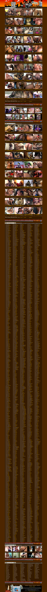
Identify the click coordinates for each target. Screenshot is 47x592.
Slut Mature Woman (37, 569)
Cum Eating (14, 414)
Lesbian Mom (21, 529)
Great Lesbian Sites (30, 569)
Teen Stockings (36, 431)
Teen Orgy (36, 419)
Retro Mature (28, 531)
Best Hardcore (7, 439)
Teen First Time (36, 407)
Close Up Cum (14, 364)
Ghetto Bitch (21, 292)
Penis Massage (28, 417)
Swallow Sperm (36, 370)
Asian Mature (7, 361)
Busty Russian (14, 314)
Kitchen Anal (21, 473)
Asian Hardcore (7, 357)
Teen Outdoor (36, 420)
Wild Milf (36, 516)
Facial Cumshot (14, 531)
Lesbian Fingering (22, 521)
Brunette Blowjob (15, 272)
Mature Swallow (29, 295)
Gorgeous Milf (21, 313)
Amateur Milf (7, 268)
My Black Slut (22, 569)
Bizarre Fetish (7, 488)
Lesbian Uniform (29, 233)
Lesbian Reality (21, 538)
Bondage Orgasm (15, 244)
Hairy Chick (21, 334)
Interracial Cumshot (22, 412)
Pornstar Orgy (28, 448)
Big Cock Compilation (8, 459)
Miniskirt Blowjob (29, 336)
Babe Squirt (7, 392)
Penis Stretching (29, 418)
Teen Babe (36, 386)
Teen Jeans (36, 414)
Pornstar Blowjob (29, 441)
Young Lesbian (36, 536)
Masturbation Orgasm (29, 252)
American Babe (7, 300)
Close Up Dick (14, 365)
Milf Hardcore (28, 316)
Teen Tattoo (36, 435)
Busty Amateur (14, 301)
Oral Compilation (29, 386)
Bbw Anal (7, 397)
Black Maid (7, 502)
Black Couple (7, 497)
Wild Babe (36, 510)
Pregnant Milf (28, 466)
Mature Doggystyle (29, 265)
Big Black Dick (7, 455)
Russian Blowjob (36, 230)
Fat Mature (21, 225)
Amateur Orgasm (7, 271)
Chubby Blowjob (14, 342)
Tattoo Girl (36, 378)
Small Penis (36, 308)
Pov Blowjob (28, 454)
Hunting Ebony (22, 568)
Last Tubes (8, 113)
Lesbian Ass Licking (22, 509)
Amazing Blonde (7, 293)
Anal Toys (7, 330)
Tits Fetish (36, 455)
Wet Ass (35, 489)
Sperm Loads (36, 336)
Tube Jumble (16, 551)
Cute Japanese (14, 434)
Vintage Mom (36, 483)
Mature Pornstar (29, 286)
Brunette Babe (14, 268)
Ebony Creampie (14, 496)
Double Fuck (14, 473)
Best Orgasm (7, 440)
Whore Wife (36, 504)
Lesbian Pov (21, 536)
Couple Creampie (15, 390)
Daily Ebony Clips (15, 575)
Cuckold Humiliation (15, 410)
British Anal (14, 257)
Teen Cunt (36, 397)
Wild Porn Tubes (38, 551)
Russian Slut (36, 237)
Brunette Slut (14, 288)
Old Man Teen (28, 385)
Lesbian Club (21, 515)
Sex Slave (36, 251)
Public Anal (28, 475)
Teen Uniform (36, 438)
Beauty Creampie (7, 425)
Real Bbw (28, 496)
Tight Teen (36, 453)
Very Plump (36, 570)
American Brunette (8, 302)
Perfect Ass (28, 419)
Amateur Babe (7, 238)
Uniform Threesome (37, 467)
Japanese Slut (21, 453)
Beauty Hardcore (7, 428)
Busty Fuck (14, 309)
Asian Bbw (7, 342)
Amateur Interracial (8, 264)
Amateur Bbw (7, 239)
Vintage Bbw (36, 476)
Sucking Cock (36, 365)
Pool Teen (28, 438)
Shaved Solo (36, 271)
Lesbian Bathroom (22, 511)
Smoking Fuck (36, 316)
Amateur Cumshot (7, 251)
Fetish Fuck (21, 238)
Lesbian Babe (21, 510)
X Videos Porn (36, 575)
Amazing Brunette (7, 294)
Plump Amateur (29, 433)
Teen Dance (36, 398)
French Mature (21, 271)
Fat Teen (21, 229)
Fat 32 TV (22, 577)
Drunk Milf (14, 480)
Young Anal (36, 524)
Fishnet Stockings (22, 257)
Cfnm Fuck (14, 323)
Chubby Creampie (15, 343)
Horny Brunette (21, 371)
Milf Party (28, 320)
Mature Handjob (29, 275)
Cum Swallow (14, 425)
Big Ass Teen (7, 453)
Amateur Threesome (8, 286)
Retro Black (28, 525)
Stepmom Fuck (36, 342)
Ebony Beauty (14, 490)
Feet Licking (21, 231)
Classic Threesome (15, 356)
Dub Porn (8, 119)
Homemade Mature (22, 364)
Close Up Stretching (15, 369)
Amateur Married (7, 267)
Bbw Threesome (7, 418)
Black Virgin (7, 525)
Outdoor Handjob (29, 399)
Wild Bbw (36, 511)
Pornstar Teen (28, 452)
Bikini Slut (7, 487)
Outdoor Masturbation (29, 400)
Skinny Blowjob (36, 285)
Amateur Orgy (7, 272)
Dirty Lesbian (14, 461)
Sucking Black (36, 364)
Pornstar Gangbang (29, 445)
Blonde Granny (14, 224)
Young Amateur (36, 523)
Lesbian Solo (28, 224)
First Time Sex (21, 253)
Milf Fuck (28, 313)
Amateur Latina (7, 265)
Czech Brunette (14, 441)
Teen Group (36, 412)
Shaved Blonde (36, 261)
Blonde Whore (14, 238)
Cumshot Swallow (15, 428)
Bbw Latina (7, 404)
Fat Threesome (21, 230)
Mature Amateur (29, 253)
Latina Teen (21, 501)
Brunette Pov (14, 286)
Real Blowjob (28, 497)
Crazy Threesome (15, 403)
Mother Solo (28, 361)
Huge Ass (21, 389)
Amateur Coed (7, 246)
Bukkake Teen (14, 300)
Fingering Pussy (22, 244)
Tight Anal (36, 445)
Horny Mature (21, 377)
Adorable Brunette (8, 225)
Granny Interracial (22, 321)
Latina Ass (21, 481)
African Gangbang (8, 230)
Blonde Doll (7, 538)
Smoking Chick (36, 315)
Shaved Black (36, 260)
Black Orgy (7, 508)
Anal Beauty (7, 307)
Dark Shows (14, 576)
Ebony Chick (14, 494)
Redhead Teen (28, 521)
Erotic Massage (14, 522)
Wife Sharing (36, 507)
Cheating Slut (14, 334)
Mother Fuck (28, 358)
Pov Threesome (29, 462)
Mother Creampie (29, 357)
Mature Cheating (29, 261)
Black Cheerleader (8, 495)
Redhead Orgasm (29, 518)
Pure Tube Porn (15, 568)
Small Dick (36, 307)
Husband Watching (22, 403)
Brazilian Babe (14, 252)
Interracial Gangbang (22, 417)
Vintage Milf (36, 482)
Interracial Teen (21, 425)
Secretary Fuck (36, 243)
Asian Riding (7, 370)
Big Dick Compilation (8, 467)
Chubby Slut (14, 349)
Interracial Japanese (22, 418)
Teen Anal (36, 384)
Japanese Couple (22, 438)
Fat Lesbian (21, 224)
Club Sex (14, 372)
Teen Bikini (36, 390)
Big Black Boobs (7, 454)
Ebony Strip (14, 517)
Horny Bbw (21, 368)
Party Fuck (28, 414)
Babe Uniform (7, 393)
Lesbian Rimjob (22, 539)
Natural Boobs (28, 363)
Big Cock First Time (8, 461)
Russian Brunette (36, 231)
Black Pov (7, 511)
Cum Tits (14, 426)
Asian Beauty (7, 343)
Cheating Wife (14, 335)
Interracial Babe (22, 407)
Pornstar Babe (28, 440)
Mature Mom (28, 282)
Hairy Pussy (21, 343)
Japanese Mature (22, 447)
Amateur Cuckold (7, 250)
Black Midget (7, 504)
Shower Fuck (36, 274)
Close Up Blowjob (15, 362)
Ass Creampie (7, 379)
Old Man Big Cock (29, 383)
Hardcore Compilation (22, 351)
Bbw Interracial (7, 403)
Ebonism (14, 577)
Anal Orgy (7, 320)
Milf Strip (28, 328)
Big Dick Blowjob (7, 466)
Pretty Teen (28, 474)
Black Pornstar (7, 510)
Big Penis (7, 474)
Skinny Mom (36, 294)
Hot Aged (29, 570)
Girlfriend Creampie (22, 300)
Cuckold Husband (15, 411)
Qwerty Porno (8, 551)
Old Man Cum (28, 384)
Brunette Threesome (15, 292)
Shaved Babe (36, 257)
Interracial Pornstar (22, 424)
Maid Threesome (29, 246)
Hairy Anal (21, 329)
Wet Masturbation (36, 490)
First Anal (21, 245)
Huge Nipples (21, 398)
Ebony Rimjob (14, 514)
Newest (21, 101)
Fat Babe (14, 536)
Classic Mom (14, 355)
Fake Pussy (14, 532)
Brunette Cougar (14, 275)
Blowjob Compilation (15, 239)
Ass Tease (7, 383)
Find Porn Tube (36, 577)
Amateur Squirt (7, 279)
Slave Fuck (36, 300)
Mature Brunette (29, 260)
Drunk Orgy (14, 481)
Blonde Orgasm (14, 229)
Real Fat (28, 503)
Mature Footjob (29, 271)
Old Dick (28, 382)
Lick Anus (28, 236)
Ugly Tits (36, 461)
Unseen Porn (31, 551)
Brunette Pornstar (15, 285)
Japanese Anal (21, 432)
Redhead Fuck (28, 514)
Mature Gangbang (29, 273)
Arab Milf (7, 337)
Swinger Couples (36, 372)
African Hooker (7, 232)
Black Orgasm (7, 507)
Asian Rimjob (7, 371)
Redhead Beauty (29, 510)
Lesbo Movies (29, 576)
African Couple (7, 229)
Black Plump (7, 509)
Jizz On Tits (21, 462)
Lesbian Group (21, 524)
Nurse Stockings (29, 371)
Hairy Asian (21, 330)
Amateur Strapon (7, 280)
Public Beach (28, 476)
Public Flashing (29, 480)
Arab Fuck (7, 336)
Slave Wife (36, 302)
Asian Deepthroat (7, 350)
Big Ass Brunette (7, 445)
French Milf (21, 272)
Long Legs (28, 245)
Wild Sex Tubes (8, 557)
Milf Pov (28, 322)
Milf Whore (28, 334)
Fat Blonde (14, 538)
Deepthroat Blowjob (15, 446)
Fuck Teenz (29, 567)
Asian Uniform (7, 377)
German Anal (21, 282)
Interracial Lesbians (22, 419)
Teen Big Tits (36, 389)
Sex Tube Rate (15, 570)
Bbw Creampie (7, 400)
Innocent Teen (21, 405)
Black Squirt (7, 517)
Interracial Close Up (22, 410)
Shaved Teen (36, 272)
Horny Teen (21, 383)
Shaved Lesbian (36, 267)
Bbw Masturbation (8, 407)
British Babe (14, 258)
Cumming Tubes (22, 574)
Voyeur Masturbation (37, 487)
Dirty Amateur (14, 453)
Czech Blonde (14, 440)
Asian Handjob (7, 356)
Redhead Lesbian (29, 515)
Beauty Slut (7, 431)
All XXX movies (16, 113)
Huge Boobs (21, 390)
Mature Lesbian (29, 279)
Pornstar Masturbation (29, 446)
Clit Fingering (14, 357)
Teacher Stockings (36, 382)
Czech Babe (14, 439)
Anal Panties (7, 322)
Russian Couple (36, 233)
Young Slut (36, 538)
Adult (31, 557)
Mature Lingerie (29, 280)
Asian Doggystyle (7, 351)
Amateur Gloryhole (8, 261)
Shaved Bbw (36, 258)
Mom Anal (28, 337)
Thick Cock (36, 440)
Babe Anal (7, 386)
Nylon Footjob (28, 376)
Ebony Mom (14, 510)
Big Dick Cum (7, 468)
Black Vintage (7, 524)
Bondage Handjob (15, 243)
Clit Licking (14, 358)
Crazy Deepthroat (15, 396)
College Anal (14, 378)
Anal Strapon (7, 327)
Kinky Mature (21, 469)
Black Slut (7, 514)
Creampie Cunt (14, 405)
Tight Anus (36, 446)
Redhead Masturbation (29, 516)
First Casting (21, 247)
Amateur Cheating (7, 244)
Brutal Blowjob (14, 295)
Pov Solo (28, 461)
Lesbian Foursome (22, 523)
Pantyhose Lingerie (29, 411)
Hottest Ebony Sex (23, 567)
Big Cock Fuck (7, 462)
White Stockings (36, 497)
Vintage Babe (36, 475)
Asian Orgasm (7, 365)
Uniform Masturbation (37, 466)
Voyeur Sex (36, 488)
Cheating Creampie (15, 327)
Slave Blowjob (36, 299)
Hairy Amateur (21, 328)
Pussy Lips (28, 490)
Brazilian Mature (14, 254)
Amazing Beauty (7, 292)
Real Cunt (28, 501)
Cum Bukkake (14, 412)
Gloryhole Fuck (21, 309)
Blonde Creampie (7, 536)
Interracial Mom (22, 421)
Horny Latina (21, 376)
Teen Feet (36, 404)
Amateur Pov (7, 274)
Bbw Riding (7, 413)
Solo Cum (36, 321)
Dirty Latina (14, 460)
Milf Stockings (29, 327)
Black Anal (7, 489)
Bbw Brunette (7, 399)
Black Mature (7, 503)
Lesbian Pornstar (22, 535)
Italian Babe (21, 428)
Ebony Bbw (14, 489)
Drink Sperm (14, 476)
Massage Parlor (29, 251)
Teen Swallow (36, 434)
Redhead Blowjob (29, 511)
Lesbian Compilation (22, 516)
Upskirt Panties (36, 469)
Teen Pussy (36, 424)
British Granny (14, 261)
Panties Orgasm (29, 405)
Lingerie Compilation (29, 240)
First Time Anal (21, 251)
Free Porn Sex (36, 576)
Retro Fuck (28, 528)
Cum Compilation (15, 413)
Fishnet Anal (21, 254)
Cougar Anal (14, 385)
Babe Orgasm (7, 391)
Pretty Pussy (28, 473)
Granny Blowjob (22, 316)
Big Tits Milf (7, 481)
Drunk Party (14, 482)
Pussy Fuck (28, 487)
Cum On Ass (14, 417)
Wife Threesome (36, 508)
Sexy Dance (36, 253)
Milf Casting (28, 308)
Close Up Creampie (15, 363)
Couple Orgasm (14, 393)
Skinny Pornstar (36, 295)
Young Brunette (36, 529)
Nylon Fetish (28, 375)
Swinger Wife (36, 375)
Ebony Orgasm (14, 511)
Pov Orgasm (28, 459)
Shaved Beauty (36, 259)
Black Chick (7, 496)
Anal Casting (7, 308)
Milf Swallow (28, 330)
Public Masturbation (29, 482)
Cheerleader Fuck (15, 337)
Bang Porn (38, 113)
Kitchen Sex (21, 475)
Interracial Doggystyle (22, 414)
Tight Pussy (36, 452)
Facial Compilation (15, 530)
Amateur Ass (7, 237)
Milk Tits (28, 335)
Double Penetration (15, 474)
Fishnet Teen (21, 258)
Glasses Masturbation (22, 308)
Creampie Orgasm (15, 406)
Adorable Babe (7, 224)
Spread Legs (36, 337)
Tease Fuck (36, 383)
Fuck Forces (31, 119)
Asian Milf (7, 362)
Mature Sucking (29, 294)
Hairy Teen (21, 344)
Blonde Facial (7, 539)
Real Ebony (28, 502)
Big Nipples (7, 473)
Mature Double (29, 266)
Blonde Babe (7, 529)
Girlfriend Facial (22, 301)
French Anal (21, 268)
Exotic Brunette (14, 525)
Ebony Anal (14, 487)
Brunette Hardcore (15, 281)
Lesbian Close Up (22, 514)
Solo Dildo (36, 322)
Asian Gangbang (7, 355)
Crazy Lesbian (14, 400)
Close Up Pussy (14, 368)
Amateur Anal (7, 236)
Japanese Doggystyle (22, 441)
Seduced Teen (36, 246)
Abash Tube (23, 557)
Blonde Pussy (14, 232)
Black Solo (7, 515)
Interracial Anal (21, 406)
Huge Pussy (21, 399)
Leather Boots (21, 504)
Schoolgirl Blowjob (37, 240)
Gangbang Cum (21, 280)
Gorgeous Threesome (22, 314)
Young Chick (36, 531)
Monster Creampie (29, 351)
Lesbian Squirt (28, 225)
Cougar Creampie (15, 386)
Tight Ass (36, 447)
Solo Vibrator (36, 330)
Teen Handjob (36, 413)
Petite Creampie (29, 426)
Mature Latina (28, 278)
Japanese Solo (21, 454)
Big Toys (7, 482)
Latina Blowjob (21, 483)
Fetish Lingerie (21, 240)
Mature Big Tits (29, 257)
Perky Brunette (29, 421)
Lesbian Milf (21, 528)
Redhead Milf (28, 517)
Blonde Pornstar (14, 230)
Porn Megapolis (37, 567)
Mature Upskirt (29, 300)
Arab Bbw (7, 335)
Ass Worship (7, 384)
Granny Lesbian (22, 322)
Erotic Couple (14, 521)
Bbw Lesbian (7, 405)
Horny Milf (21, 378)
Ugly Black (36, 459)
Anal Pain (7, 321)
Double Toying (14, 475)
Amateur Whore (7, 288)
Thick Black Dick (36, 439)
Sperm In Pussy (36, 334)
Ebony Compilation (15, 495)
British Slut (14, 264)
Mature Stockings (29, 292)
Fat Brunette (14, 539)
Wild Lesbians (36, 514)
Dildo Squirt (14, 452)
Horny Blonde (21, 369)
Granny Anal (21, 315)
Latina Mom (21, 494)
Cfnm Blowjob (14, 322)
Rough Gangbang (36, 225)
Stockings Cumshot (37, 343)
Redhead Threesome (29, 522)
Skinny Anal (36, 280)
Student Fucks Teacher (37, 357)
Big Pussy (7, 475)
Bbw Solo (7, 414)
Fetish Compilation (22, 237)
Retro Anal (28, 523)
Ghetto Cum (21, 294)
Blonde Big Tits (7, 531)
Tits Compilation (36, 454)
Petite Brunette (29, 425)
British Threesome (15, 266)
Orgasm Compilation (29, 391)
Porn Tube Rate (15, 567)
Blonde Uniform (14, 237)
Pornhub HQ (23, 119)
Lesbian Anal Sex (22, 508)
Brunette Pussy (14, 287)
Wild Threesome (36, 522)
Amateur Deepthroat (8, 253)
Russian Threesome (37, 239)
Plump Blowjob (29, 434)
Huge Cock (21, 392)
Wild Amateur (36, 509)
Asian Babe (7, 341)
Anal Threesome (7, 329)
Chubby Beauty (14, 341)
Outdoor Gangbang (29, 398)
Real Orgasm (28, 504)
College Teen (14, 383)
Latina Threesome (22, 502)
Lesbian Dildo (21, 518)
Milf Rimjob (28, 323)
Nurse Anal (28, 369)
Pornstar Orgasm (29, 447)
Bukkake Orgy (14, 299)
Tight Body (36, 448)
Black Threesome (7, 521)
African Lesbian (7, 233)
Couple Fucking (14, 391)
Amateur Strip (7, 281)
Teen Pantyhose (36, 421)
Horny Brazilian (22, 370)
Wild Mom (36, 517)
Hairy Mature (21, 341)
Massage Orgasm (29, 250)
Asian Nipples (7, 364)
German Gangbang (22, 287)
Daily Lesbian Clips (23, 576)
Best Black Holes (15, 574)
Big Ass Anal (7, 441)
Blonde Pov (14, 231)
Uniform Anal (36, 462)
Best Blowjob (7, 435)
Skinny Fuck (36, 288)
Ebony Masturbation (15, 507)
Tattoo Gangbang (36, 377)
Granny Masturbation (22, 323)
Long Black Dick (29, 243)
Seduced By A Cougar (37, 245)
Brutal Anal (14, 294)
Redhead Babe (28, 509)
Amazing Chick (7, 295)
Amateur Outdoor (7, 273)
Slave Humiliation (36, 301)
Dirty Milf (14, 462)
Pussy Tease (28, 494)
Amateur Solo (7, 278)
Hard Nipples (21, 348)
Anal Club (7, 309)
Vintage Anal (36, 474)
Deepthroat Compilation (15, 447)
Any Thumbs (38, 557)
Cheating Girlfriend (15, 329)
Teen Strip (36, 432)
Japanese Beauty (22, 435)
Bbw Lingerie (7, 406)
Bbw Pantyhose (7, 410)
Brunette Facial (14, 278)
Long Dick (28, 244)
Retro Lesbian (28, 529)
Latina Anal (21, 480)
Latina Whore (21, 503)
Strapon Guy (36, 349)
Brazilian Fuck (14, 253)
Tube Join (23, 113)
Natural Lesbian (29, 364)
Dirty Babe (14, 455)
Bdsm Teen (7, 421)
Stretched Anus (36, 351)
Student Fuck (36, 356)
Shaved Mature (36, 268)
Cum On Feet (14, 419)
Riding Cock (28, 535)
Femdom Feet (21, 233)
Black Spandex (7, 516)
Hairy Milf (21, 342)
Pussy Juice (28, 488)
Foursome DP (21, 264)
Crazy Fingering (14, 397)
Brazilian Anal (14, 251)
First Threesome (22, 250)
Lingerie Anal (28, 239)
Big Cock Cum (7, 460)
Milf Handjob (28, 315)
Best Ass (6, 433)
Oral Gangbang (29, 389)
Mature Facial (28, 267)
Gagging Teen (21, 278)
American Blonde (7, 301)
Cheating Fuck (14, 328)
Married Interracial (29, 247)
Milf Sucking (28, 329)
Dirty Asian (14, 454)
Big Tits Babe (7, 476)
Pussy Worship (28, 495)
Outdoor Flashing (29, 396)
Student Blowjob (36, 355)
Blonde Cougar (7, 535)
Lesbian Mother (21, 530)
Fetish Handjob (21, 239)
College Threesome (15, 384)
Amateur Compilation (8, 247)
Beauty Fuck (7, 427)
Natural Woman (29, 368)
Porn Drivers (38, 119)
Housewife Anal (22, 386)
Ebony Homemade (15, 504)
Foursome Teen (21, 266)
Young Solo (36, 539)
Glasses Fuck (21, 307)
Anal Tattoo (7, 328)
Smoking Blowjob (36, 313)
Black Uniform (7, 523)
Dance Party (14, 445)
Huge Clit (21, 391)
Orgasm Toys (28, 392)
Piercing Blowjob (29, 431)
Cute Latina (14, 435)
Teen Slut (36, 427)
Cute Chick (14, 433)
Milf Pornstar (28, 321)
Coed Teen (14, 377)
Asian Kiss (7, 358)
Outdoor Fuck (28, 397)
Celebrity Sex (14, 321)
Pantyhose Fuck (29, 410)
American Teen (7, 306)
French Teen (21, 274)
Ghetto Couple (21, 293)
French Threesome (22, 275)
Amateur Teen (7, 285)
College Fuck (14, 379)
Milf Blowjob (28, 307)
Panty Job (28, 407)
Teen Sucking (36, 433)
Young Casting (36, 530)
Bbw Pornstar (7, 411)
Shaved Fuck (36, 264)
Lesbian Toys (28, 232)
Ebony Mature (14, 508)
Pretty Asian (28, 467)
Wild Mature (36, 515)
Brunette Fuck (14, 279)
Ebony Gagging (14, 501)
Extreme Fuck (14, 529)
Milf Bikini (28, 306)
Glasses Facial (21, 306)
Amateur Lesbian (7, 266)
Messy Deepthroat (29, 302)
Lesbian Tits (28, 231)
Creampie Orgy (14, 407)
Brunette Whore (14, 293)
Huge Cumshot (21, 393)
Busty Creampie (14, 307)
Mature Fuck (28, 272)
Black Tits (7, 522)
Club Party (14, 371)
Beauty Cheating (7, 424)
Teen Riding (36, 425)
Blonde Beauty (7, 530)
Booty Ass (14, 246)
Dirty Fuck (14, 459)
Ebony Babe (14, 488)
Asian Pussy (7, 369)
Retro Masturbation (29, 530)
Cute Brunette (14, 432)
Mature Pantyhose (29, 285)
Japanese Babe (21, 434)
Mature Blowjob (29, 259)
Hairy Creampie (22, 335)
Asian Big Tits (7, 344)
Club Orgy (14, 370)
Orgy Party (28, 393)
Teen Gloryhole (36, 411)
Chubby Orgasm (14, 348)
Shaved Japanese (36, 265)
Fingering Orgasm (22, 243)
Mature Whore (28, 301)
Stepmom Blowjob (37, 341)
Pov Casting (28, 455)
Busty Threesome (15, 316)
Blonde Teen (14, 236)
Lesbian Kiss (21, 525)
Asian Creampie (7, 348)
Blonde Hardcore (14, 225)
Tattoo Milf (36, 379)
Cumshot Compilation (15, 427)
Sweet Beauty (36, 371)
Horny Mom (21, 379)
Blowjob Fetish (14, 240)
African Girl (7, 231)
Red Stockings (28, 507)
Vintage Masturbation (37, 480)
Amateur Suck (7, 282)
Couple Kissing (14, 392)
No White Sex (22, 570)
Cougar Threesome (15, 389)
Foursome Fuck (21, 265)
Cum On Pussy (14, 421)
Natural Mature (29, 365)
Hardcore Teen (21, 356)
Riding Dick (28, 538)
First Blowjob (21, 246)
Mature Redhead (29, 288)
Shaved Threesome (37, 273)
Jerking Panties (21, 459)
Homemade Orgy (22, 365)
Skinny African (36, 278)
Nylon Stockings (29, 379)
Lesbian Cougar (21, 517)
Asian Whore (7, 378)
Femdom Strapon (22, 236)
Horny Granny (21, 375)
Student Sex (36, 358)
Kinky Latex (21, 467)
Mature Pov (28, 287)
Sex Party (36, 250)
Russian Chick (36, 232)
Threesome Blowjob (37, 441)
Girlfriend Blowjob (22, 299)
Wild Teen (36, 521)
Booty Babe (14, 247)
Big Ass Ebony (7, 447)
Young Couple (36, 532)
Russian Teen (36, 238)
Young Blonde (36, 528)
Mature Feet (28, 268)
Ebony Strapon (14, 516)
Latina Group (21, 489)
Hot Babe (21, 385)
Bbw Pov (7, 412)
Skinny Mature (36, 292)
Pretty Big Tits (28, 468)
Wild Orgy (36, 518)
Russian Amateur (36, 226)
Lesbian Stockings (29, 226)
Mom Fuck (28, 341)
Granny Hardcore (22, 320)
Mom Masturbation (29, 342)
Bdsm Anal (7, 419)
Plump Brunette (29, 435)
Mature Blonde (29, 258)
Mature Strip (28, 293)
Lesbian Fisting (21, 522)
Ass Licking (7, 382)
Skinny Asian (36, 281)
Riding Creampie (29, 537)
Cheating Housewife (15, 330)
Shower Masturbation (37, 275)
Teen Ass (36, 385)
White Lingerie (36, 496)
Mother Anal (28, 355)
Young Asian (36, 525)
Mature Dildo (28, 264)
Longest (25, 101)
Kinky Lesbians (21, 468)
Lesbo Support (29, 577)
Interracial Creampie (22, 411)
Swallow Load (36, 369)
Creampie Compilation (15, 404)
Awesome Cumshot (8, 385)
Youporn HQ (16, 557)
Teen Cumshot (36, 396)
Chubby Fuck (14, 344)
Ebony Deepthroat (15, 497)
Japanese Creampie (22, 439)
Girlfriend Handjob (22, 302)
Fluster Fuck (16, 119)
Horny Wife (21, 384)
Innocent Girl (21, 404)
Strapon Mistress (36, 350)
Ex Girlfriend (14, 524)
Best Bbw (7, 434)
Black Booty (7, 494)
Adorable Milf (7, 226)
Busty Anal (14, 302)
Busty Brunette (14, 306)
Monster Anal (28, 348)
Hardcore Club (21, 350)
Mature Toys (28, 299)
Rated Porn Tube (15, 569)
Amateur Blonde (7, 240)
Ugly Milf (36, 460)
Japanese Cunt (21, 440)
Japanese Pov (21, 452)
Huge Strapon (21, 400)
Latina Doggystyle (22, 487)
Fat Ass (13, 535)
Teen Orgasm (36, 418)
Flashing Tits (21, 260)
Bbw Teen (7, 417)
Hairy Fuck (21, 336)
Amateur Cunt (7, 252)
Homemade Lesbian (22, 363)
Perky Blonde (28, 420)
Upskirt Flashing (36, 468)
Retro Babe (28, 524)
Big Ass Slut (7, 452)
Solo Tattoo (36, 327)
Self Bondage (36, 247)
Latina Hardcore (22, 490)
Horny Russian (21, 382)
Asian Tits (7, 376)
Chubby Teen (14, 350)
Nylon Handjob (29, 377)
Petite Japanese (29, 428)
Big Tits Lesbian (7, 480)
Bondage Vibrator (15, 245)
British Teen (14, 265)
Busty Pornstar (14, 313)
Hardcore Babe (21, 349)
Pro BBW (36, 568)
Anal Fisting (7, 315)
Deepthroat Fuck (14, 448)
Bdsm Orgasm (7, 420)
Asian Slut (7, 372)
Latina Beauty (21, 482)
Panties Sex (28, 406)
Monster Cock (28, 349)
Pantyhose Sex (28, 412)
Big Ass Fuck (7, 448)
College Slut (14, 382)
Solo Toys (36, 329)
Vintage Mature (36, 481)
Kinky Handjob (21, 466)
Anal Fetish (7, 314)
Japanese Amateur (22, 431)
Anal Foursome (7, 316)
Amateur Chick (7, 245)
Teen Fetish (36, 405)
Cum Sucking (14, 424)
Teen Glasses (36, 410)
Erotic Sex (14, 523)
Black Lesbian (7, 501)
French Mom (21, 273)
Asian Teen (7, 375)
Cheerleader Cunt (15, 336)
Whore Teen (36, 502)
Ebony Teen (14, 518)
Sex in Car (36, 252)
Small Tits (36, 309)
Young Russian (36, 537)
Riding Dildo (28, 539)
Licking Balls (28, 238)
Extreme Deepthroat (15, 528)
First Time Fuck (21, 252)
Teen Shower (36, 426)
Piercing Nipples (29, 432)
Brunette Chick (14, 274)
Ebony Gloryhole (15, 503)
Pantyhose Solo (29, 413)
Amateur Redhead (7, 275)
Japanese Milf (21, 448)
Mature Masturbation (29, 281)
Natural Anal (28, 362)
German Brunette (22, 285)
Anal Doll (7, 313)
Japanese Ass (21, 433)
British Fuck (14, 260)
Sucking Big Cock (36, 362)
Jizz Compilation (22, 460)
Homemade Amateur (22, 358)
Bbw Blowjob (7, 398)
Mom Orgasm (28, 343)
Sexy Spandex (36, 254)
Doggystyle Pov (14, 469)
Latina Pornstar (21, 497)
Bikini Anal (7, 483)
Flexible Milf (21, 261)
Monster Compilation (29, 350)
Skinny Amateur (36, 279)
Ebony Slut (14, 515)
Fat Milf (21, 226)
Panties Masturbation (29, 404)
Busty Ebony (14, 308)
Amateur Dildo (7, 254)
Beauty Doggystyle (8, 426)
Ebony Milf (14, 509)
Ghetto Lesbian (21, 295)
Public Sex (28, 483)
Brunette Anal (14, 267)
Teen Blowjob (36, 391)
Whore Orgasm (36, 501)
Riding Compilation (29, 536)
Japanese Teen (21, 455)
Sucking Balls (36, 361)
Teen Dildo (36, 400)
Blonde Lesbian (14, 226)
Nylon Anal (28, 372)
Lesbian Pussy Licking (22, 537)
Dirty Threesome (14, 466)
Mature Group (28, 274)
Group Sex (21, 327)
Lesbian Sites (29, 574)
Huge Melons (21, 397)
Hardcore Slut (21, 355)
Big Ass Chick (7, 446)
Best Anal (7, 432)
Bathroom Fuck (7, 396)
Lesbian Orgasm (22, 531)
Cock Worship (14, 375)
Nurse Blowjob (29, 370)
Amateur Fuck (7, 259)
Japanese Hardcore (22, 445)
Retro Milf (28, 532)
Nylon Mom (28, 378)
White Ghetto (36, 495)
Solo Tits (35, 328)
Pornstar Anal (28, 439)
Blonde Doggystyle (8, 537)
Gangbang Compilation (22, 279)
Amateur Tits (7, 287)
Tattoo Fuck (36, 376)
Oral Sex (28, 390)
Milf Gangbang (29, 314)
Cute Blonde (14, 431)
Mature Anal (28, 254)
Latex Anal (21, 476)
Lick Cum (28, 237)
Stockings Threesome (37, 348)
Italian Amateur (21, 427)
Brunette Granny (14, 280)
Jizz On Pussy (21, 461)
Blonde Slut (14, 233)
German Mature (21, 288)
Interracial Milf (21, 420)
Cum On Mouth (14, 420)
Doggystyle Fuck (14, 468)
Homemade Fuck (22, 362)
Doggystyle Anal (14, 467)
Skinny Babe (36, 282)
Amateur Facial (7, 257)
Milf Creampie (28, 309)
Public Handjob (29, 481)
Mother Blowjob (29, 356)
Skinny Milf (36, 293)
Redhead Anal (28, 508)
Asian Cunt (7, 349)
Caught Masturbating (15, 320)
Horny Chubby (21, 372)
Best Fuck (7, 438)
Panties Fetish (28, 403)
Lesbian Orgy (21, 532)
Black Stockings (7, 518)
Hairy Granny (21, 337)
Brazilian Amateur (15, 250)
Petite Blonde (28, 424)
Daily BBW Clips (22, 575)
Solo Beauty (36, 320)
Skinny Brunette (36, 286)
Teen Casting (36, 392)
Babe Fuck (7, 390)
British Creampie (14, 259)
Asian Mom (7, 363)
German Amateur (22, 281)
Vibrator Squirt (36, 473)
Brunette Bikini (14, 271)
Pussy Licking (28, 489)
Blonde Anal (7, 528)
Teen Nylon (36, 417)
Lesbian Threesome (29, 230)
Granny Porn (29, 568)
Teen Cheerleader (36, 393)
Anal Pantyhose (7, 323)
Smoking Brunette (36, 314)
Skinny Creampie (36, 287)
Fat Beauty (14, 537)
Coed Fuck (14, 376)
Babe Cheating (7, 389)
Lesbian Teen (28, 229)
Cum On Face (14, 418)
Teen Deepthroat (36, 399)
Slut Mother (36, 306)
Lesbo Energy (29, 575)
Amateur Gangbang (8, 260)
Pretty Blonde (28, 469)
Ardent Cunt (31, 113)
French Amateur (22, 267)
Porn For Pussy (36, 574)
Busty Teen (14, 315)
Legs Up (21, 507)
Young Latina (36, 535)
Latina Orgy (21, 496)
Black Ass (7, 490)
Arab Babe (7, 334)
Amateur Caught (7, 243)
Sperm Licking (36, 335)
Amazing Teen (7, 299)
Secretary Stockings (37, 244)
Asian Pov (7, 368)
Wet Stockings (36, 494)
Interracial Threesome (22, 426)
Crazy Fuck (14, 398)
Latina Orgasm (21, 495)
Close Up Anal (14, 361)
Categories (30, 101)
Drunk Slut (14, 483)
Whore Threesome (37, 503)
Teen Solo (36, 428)
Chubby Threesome (15, 351)
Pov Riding (28, 460)
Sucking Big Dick (36, 363)
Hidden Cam (21, 357)
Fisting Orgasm (21, 259)
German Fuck (21, 286)
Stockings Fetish (36, 344)
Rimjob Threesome (37, 224)
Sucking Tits (36, 368)
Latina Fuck (21, 488)
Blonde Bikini (7, 532)
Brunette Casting (14, 273)
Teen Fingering (36, 406)
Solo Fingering (36, 323)
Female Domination (22, 232)
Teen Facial (36, 403)
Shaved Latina (36, 266)
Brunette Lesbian (14, 282)
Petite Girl (28, 427)
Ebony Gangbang (15, 502)
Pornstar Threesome (29, 453)
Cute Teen (14, 438)
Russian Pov (36, 236)
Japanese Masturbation (22, 446)
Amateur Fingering (8, 258)
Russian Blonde (36, 229)
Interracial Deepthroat (22, 413)
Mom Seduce (28, 344)
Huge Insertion (21, 396)
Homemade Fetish (22, 361)
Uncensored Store (23, 551)
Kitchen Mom (21, 474)
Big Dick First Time (8, 469)
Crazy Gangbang (14, 399)
